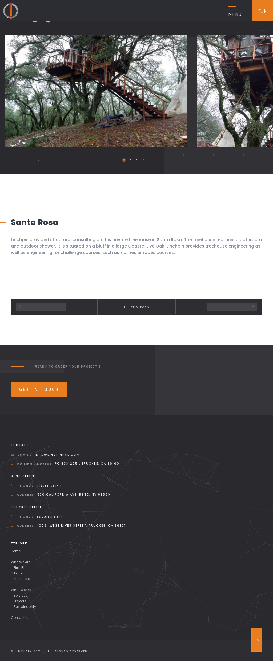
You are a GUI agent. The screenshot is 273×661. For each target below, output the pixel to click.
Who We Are (20, 562)
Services (20, 595)
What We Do (21, 589)
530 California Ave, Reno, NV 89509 (73, 494)
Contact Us (20, 617)
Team (18, 573)
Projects (20, 601)
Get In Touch (39, 389)
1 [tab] (124, 160)
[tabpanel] (96, 91)
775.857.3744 (49, 486)
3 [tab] (137, 160)
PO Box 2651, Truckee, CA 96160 (87, 463)
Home (16, 551)
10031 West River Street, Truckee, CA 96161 (81, 525)
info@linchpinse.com (57, 455)
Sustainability (25, 606)
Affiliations (22, 579)
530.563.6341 (50, 517)
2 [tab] (130, 160)
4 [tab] (143, 160)
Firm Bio (20, 567)
